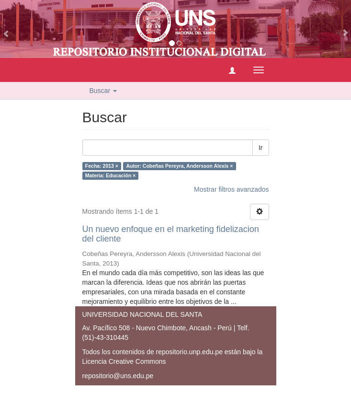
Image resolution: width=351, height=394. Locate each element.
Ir (261, 147)
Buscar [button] (103, 90)
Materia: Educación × (110, 175)
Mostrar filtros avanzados (231, 189)
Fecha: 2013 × (101, 166)
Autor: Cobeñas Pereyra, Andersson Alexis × (179, 166)
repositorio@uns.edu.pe (118, 376)
